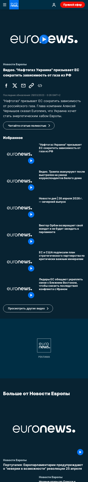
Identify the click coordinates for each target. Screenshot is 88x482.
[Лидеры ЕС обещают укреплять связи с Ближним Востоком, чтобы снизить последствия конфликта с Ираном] (62, 289)
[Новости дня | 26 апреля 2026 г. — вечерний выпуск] (62, 208)
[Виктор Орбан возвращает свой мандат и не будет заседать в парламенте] (62, 235)
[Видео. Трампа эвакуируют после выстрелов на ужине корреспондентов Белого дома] (62, 181)
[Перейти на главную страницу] (14, 4)
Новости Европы (15, 460)
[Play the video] (44, 39)
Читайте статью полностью (27, 125)
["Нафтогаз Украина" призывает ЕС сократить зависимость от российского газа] (62, 154)
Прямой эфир (72, 4)
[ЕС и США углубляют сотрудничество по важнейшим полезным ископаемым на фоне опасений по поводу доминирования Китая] (62, 262)
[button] (28, 308)
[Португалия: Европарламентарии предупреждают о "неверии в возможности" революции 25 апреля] (44, 467)
